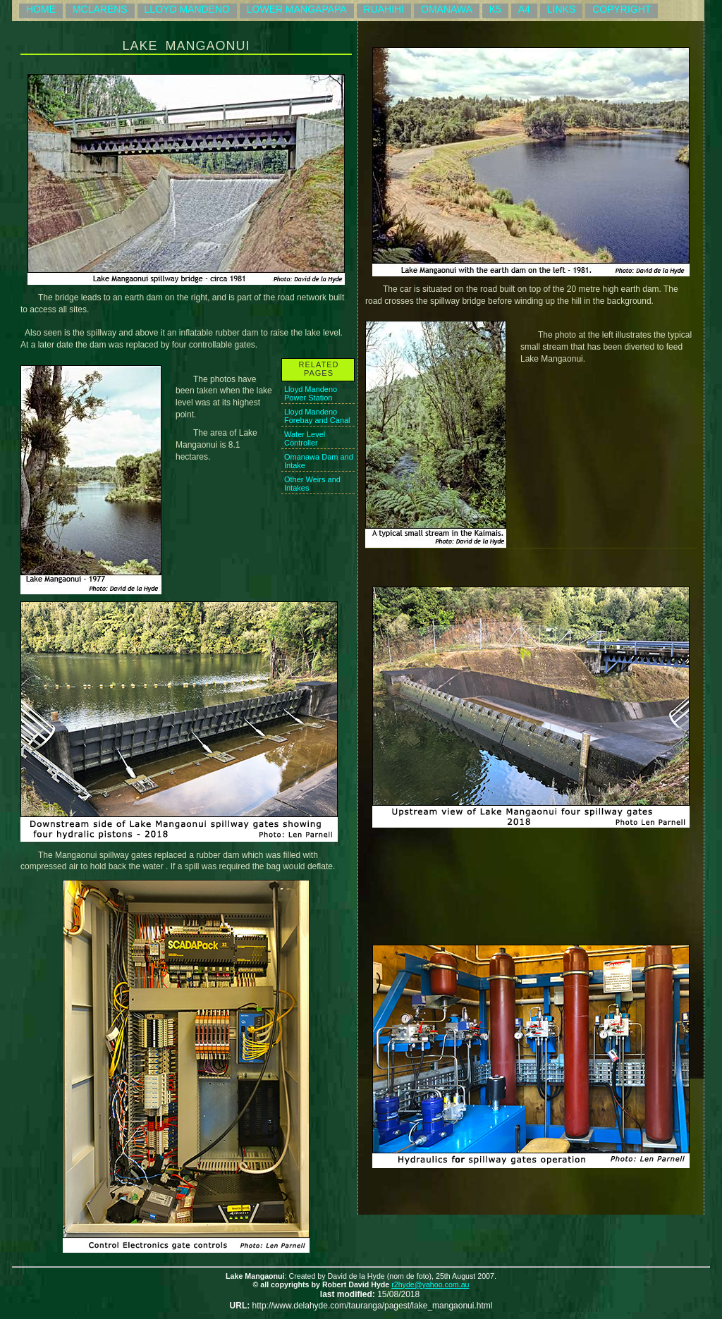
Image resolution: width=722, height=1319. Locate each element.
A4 (524, 9)
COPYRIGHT (621, 9)
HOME (41, 9)
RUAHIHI (384, 9)
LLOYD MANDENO (187, 9)
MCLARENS (100, 9)
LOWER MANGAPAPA (297, 9)
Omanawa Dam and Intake (318, 461)
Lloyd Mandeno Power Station (310, 393)
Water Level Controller (304, 438)
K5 (495, 9)
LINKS (561, 9)
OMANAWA (446, 9)
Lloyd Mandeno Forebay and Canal (317, 415)
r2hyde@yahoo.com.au (430, 1284)
